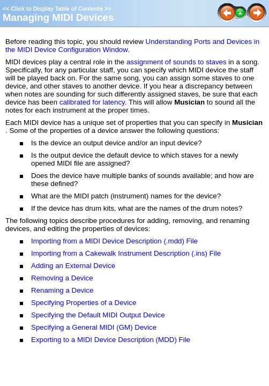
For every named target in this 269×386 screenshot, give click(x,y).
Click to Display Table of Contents (57, 8)
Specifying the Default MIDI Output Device (98, 315)
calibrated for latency (92, 102)
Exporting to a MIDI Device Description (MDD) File (110, 340)
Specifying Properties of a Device (83, 303)
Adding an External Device (73, 266)
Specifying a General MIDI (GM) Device (93, 327)
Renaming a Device (62, 290)
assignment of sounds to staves (176, 62)
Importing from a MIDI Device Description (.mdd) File (114, 241)
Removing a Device (62, 278)
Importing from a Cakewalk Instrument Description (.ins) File (126, 253)
